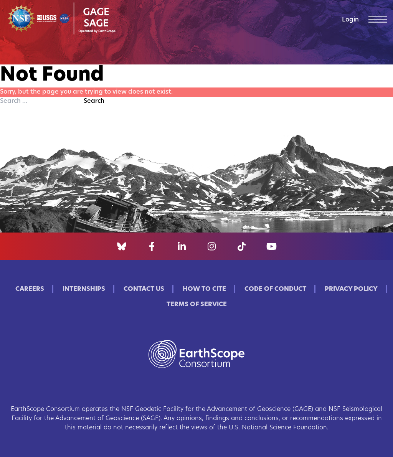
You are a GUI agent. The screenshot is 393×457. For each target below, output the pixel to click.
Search (94, 101)
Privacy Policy (351, 289)
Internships (84, 289)
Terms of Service (197, 305)
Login (350, 20)
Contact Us (144, 289)
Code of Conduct (275, 289)
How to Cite (204, 289)
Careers (29, 289)
